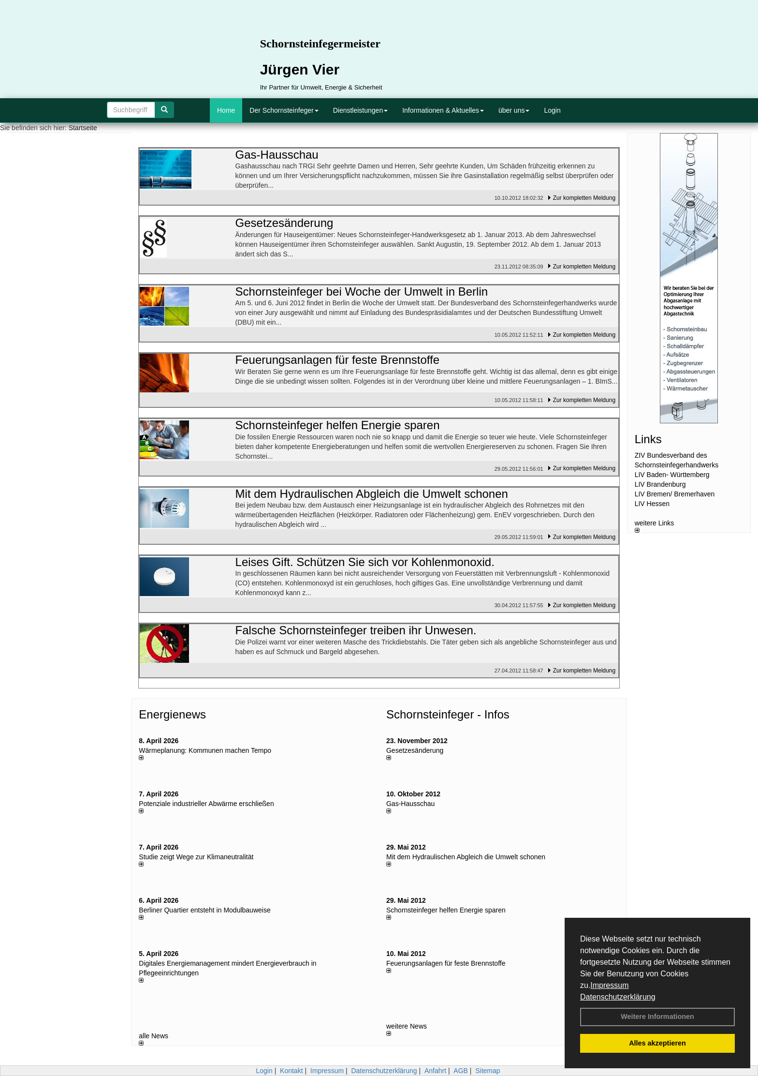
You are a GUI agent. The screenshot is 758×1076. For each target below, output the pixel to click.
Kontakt (291, 1071)
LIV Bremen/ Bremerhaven (675, 494)
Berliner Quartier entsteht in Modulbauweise (204, 910)
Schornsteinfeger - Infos (448, 714)
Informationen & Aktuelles (443, 110)
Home (226, 110)
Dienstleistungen (360, 110)
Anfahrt (435, 1071)
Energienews (172, 714)
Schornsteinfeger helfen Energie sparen (446, 910)
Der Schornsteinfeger (283, 110)
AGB (460, 1071)
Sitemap (487, 1071)
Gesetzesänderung (414, 750)
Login (552, 110)
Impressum (609, 985)
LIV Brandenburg (660, 484)
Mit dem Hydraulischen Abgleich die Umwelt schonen (465, 857)
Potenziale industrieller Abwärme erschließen (206, 803)
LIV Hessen (652, 504)
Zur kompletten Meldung (584, 197)
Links (648, 439)
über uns (513, 110)
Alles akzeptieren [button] (657, 1043)
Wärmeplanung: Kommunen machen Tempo (205, 750)
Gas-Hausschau (410, 803)
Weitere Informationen (657, 1016)
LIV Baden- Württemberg (672, 474)
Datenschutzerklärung (618, 997)
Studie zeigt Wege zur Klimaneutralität (196, 857)
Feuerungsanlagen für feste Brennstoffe (445, 963)
